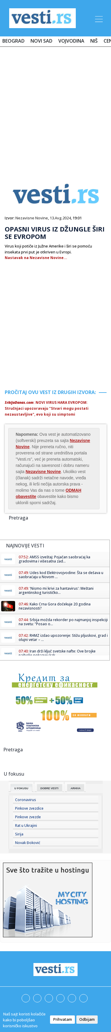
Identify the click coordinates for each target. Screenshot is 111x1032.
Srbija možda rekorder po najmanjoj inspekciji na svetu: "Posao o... (63, 621)
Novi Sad (41, 41)
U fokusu (21, 788)
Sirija (19, 834)
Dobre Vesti (50, 788)
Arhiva (76, 788)
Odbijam (87, 1019)
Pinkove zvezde (28, 816)
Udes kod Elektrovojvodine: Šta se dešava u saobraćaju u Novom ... (61, 574)
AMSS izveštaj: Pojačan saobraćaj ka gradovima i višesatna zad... (54, 559)
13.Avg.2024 (60, 218)
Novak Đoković (27, 842)
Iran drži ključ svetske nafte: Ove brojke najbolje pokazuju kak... (57, 653)
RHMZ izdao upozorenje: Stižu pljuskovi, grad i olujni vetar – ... (63, 637)
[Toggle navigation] (98, 18)
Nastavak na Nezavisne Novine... (36, 257)
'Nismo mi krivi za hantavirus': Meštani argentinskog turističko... (56, 590)
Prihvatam (62, 1019)
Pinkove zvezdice (29, 808)
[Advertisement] (55, 109)
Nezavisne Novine (31, 218)
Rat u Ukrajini (26, 825)
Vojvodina (71, 41)
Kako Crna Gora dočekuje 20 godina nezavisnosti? (55, 606)
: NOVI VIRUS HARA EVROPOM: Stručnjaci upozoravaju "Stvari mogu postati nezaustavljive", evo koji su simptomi (47, 408)
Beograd (13, 41)
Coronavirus (25, 799)
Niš (94, 41)
